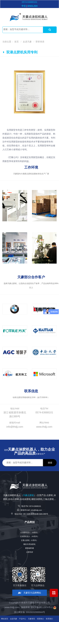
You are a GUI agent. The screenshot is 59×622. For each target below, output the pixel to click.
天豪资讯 (38, 612)
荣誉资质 (40, 41)
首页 (16, 41)
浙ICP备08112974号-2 (42, 607)
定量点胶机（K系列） (29, 540)
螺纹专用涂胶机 (29, 544)
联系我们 (5, 618)
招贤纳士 (49, 612)
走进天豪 (27, 41)
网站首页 (5, 612)
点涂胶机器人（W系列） (29, 536)
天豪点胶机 (28, 495)
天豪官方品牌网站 (29, 592)
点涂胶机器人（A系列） (29, 532)
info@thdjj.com (36, 510)
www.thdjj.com (12, 607)
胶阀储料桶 (29, 548)
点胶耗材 (29, 552)
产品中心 (27, 612)
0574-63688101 (29, 2)
